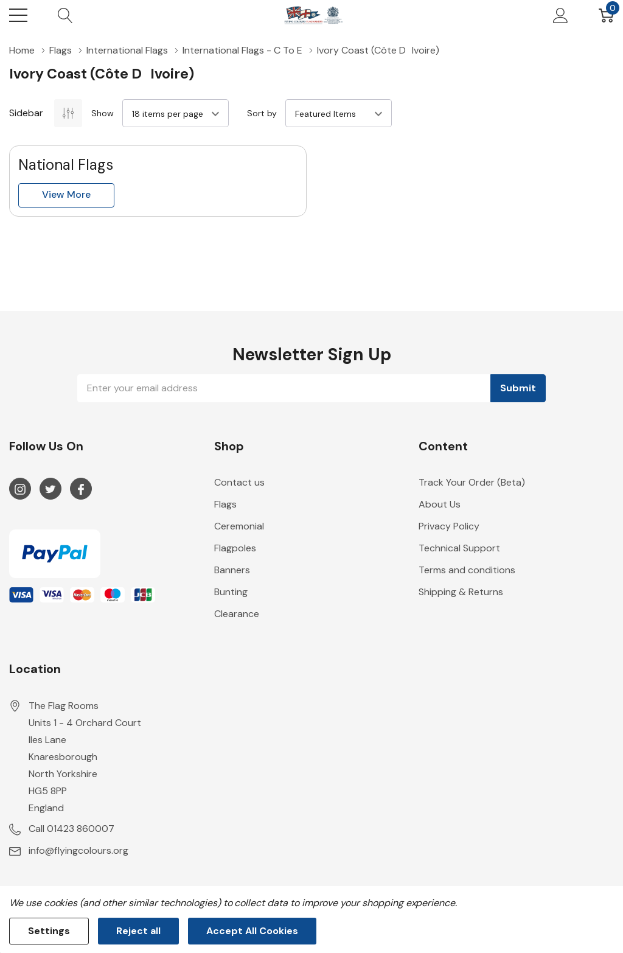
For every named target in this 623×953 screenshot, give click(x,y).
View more (66, 194)
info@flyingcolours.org (78, 850)
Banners (232, 570)
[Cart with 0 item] (606, 15)
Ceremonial (239, 526)
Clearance (236, 613)
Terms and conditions (467, 570)
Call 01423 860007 (71, 828)
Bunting (231, 591)
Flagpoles (235, 548)
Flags (225, 504)
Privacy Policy (449, 526)
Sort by (262, 113)
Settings (49, 930)
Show (102, 113)
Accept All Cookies (252, 930)
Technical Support (459, 548)
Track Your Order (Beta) (472, 482)
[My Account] (560, 15)
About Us (440, 504)
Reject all (138, 930)
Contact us (239, 482)
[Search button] (65, 15)
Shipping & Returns (461, 591)
